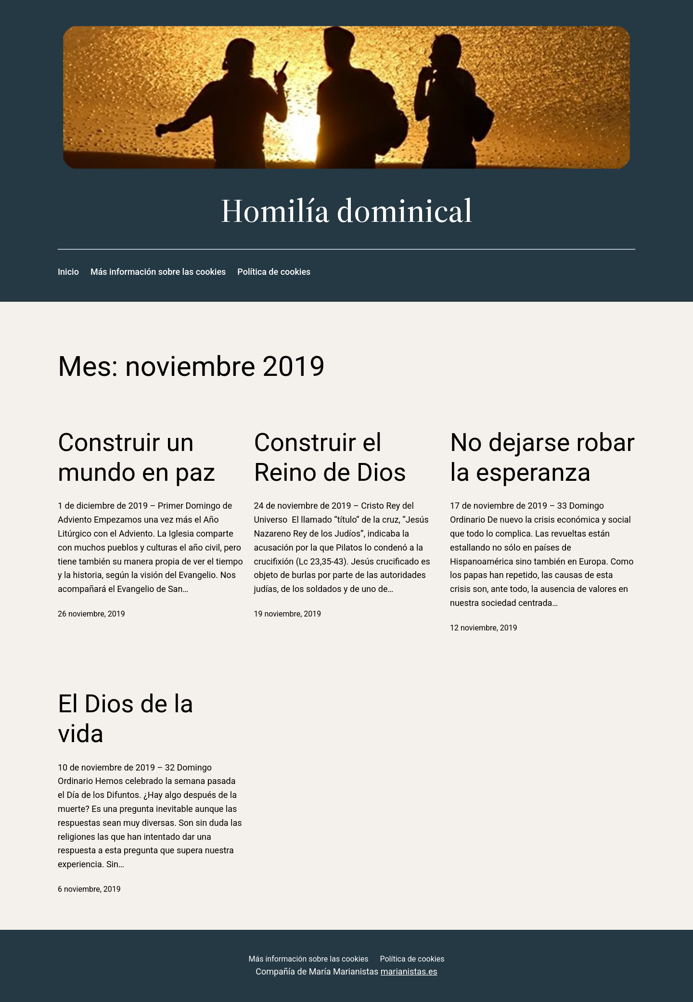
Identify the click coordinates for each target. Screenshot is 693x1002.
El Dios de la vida (125, 718)
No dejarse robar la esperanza (542, 457)
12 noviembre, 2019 (483, 627)
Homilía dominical (346, 210)
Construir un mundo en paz (136, 457)
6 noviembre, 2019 (89, 889)
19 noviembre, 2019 (287, 613)
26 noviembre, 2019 (91, 613)
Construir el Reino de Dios (330, 457)
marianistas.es (409, 971)
